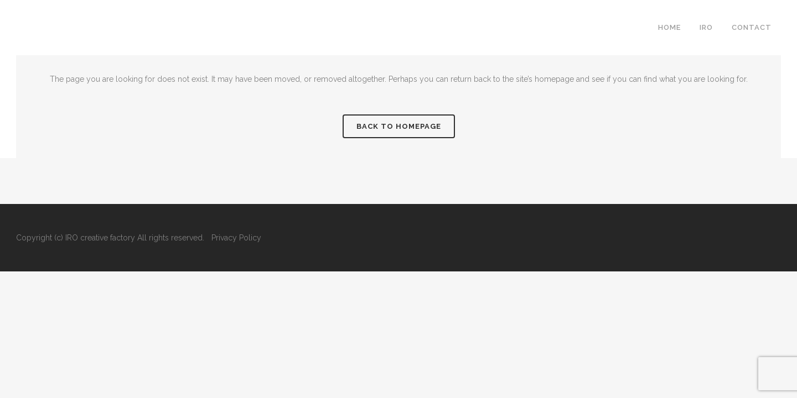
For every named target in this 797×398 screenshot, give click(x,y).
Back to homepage (398, 126)
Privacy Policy (236, 237)
